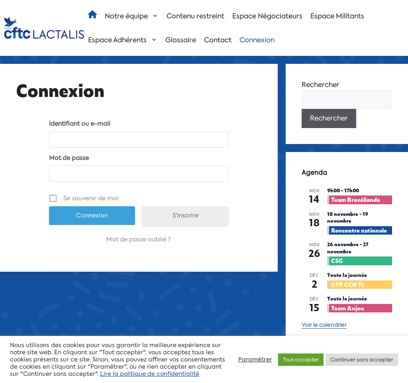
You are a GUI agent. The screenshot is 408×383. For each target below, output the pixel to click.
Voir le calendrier (324, 324)
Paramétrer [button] (255, 359)
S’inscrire (185, 215)
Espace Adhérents (124, 40)
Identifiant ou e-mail (79, 124)
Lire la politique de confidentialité (149, 374)
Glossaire (180, 40)
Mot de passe (69, 158)
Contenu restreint (195, 16)
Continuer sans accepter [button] (361, 359)
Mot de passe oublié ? (138, 239)
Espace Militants (337, 16)
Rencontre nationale (359, 230)
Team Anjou (347, 308)
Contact (217, 40)
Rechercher (320, 84)
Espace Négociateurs (267, 16)
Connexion (257, 40)
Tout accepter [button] (301, 359)
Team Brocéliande (355, 199)
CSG (337, 260)
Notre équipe (134, 16)
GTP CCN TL (348, 284)
